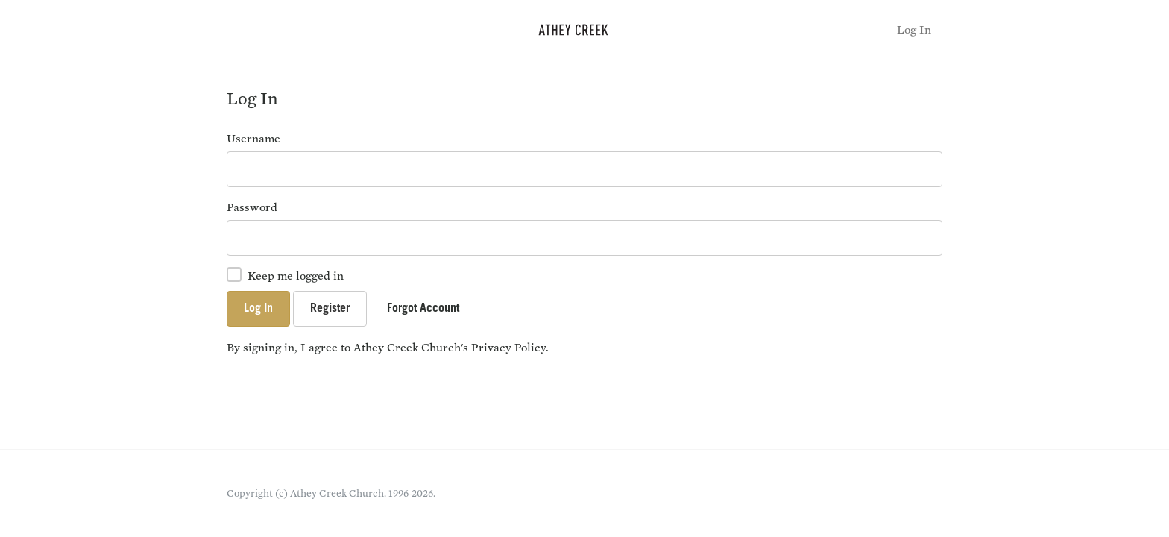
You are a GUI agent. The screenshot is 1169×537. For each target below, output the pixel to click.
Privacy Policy (508, 347)
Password (252, 207)
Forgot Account (423, 309)
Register (330, 309)
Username (253, 138)
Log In (914, 29)
